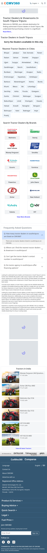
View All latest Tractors (23, 448)
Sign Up (35, 533)
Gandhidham (31, 67)
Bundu (40, 82)
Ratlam (6, 58)
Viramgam (29, 101)
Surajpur (38, 96)
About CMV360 (7, 473)
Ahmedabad (26, 62)
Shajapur (35, 58)
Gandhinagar (9, 67)
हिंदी (44, 465)
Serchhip (7, 91)
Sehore (15, 58)
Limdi (19, 101)
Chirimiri (16, 96)
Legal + (5, 515)
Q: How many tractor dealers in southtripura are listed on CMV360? (21, 235)
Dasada (39, 101)
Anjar (36, 111)
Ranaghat (25, 106)
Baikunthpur (8, 101)
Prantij (6, 115)
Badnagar (26, 111)
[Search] (42, 3)
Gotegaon (35, 91)
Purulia (25, 91)
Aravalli (15, 106)
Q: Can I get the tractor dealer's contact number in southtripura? (19, 257)
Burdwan (7, 72)
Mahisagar (27, 96)
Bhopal (6, 53)
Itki (22, 86)
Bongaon (36, 106)
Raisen (39, 53)
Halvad (6, 106)
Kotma (31, 82)
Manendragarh (19, 82)
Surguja (15, 62)
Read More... (7, 32)
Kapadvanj (21, 77)
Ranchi (20, 67)
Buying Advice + (10, 505)
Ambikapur (33, 77)
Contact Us (6, 469)
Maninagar (18, 72)
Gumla (6, 96)
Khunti (6, 86)
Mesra (15, 86)
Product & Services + (12, 500)
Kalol (17, 111)
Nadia (39, 72)
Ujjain (6, 62)
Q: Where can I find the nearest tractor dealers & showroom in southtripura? (22, 249)
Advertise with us (8, 477)
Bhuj (36, 62)
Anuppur (30, 72)
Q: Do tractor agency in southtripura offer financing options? (20, 266)
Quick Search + (9, 510)
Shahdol (25, 58)
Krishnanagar (9, 77)
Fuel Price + (7, 519)
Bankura (7, 82)
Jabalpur (16, 53)
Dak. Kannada (28, 53)
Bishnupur (8, 111)
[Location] (45, 3)
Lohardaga (31, 86)
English (37, 465)
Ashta (16, 91)
